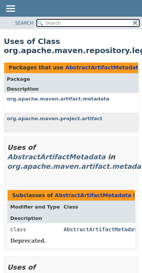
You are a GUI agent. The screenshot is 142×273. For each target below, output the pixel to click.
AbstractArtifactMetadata (103, 67)
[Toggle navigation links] (10, 9)
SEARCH (24, 23)
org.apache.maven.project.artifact (54, 118)
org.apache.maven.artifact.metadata (58, 99)
